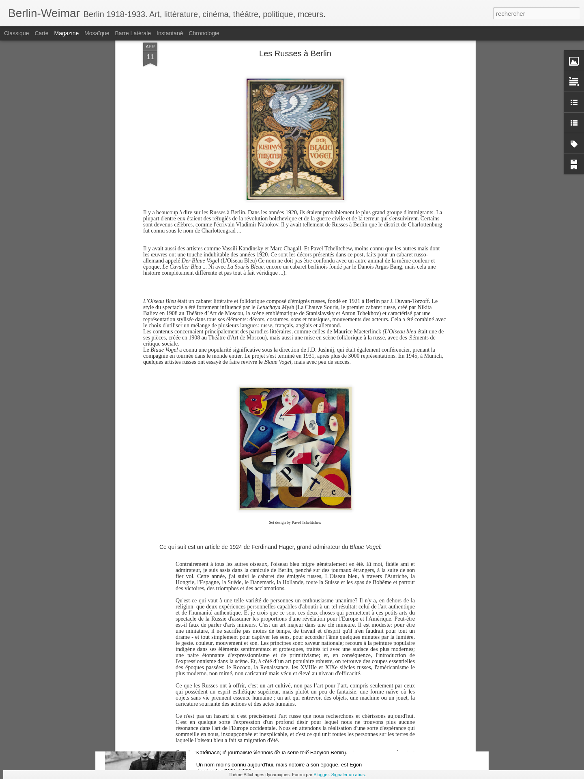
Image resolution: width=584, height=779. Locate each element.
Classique (16, 33)
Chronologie (204, 33)
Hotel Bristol (227, 621)
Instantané (170, 33)
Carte (41, 33)
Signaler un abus (348, 774)
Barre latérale (133, 33)
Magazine (66, 33)
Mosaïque (96, 33)
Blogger (320, 774)
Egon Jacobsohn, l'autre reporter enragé (268, 713)
